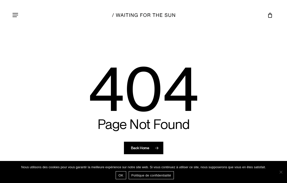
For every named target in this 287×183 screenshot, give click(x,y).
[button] (15, 15)
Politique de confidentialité (151, 175)
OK (120, 175)
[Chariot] (268, 15)
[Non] (280, 171)
